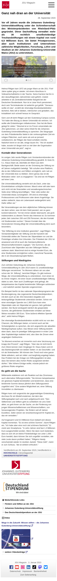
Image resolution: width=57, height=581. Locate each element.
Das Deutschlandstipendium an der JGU (23, 512)
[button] (6, 80)
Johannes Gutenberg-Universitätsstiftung (24, 508)
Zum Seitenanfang (28, 575)
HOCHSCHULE (10, 453)
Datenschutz (15, 571)
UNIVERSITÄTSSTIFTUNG (16, 455)
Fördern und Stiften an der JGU (19, 504)
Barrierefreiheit (40, 571)
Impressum (27, 571)
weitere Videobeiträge (15, 552)
